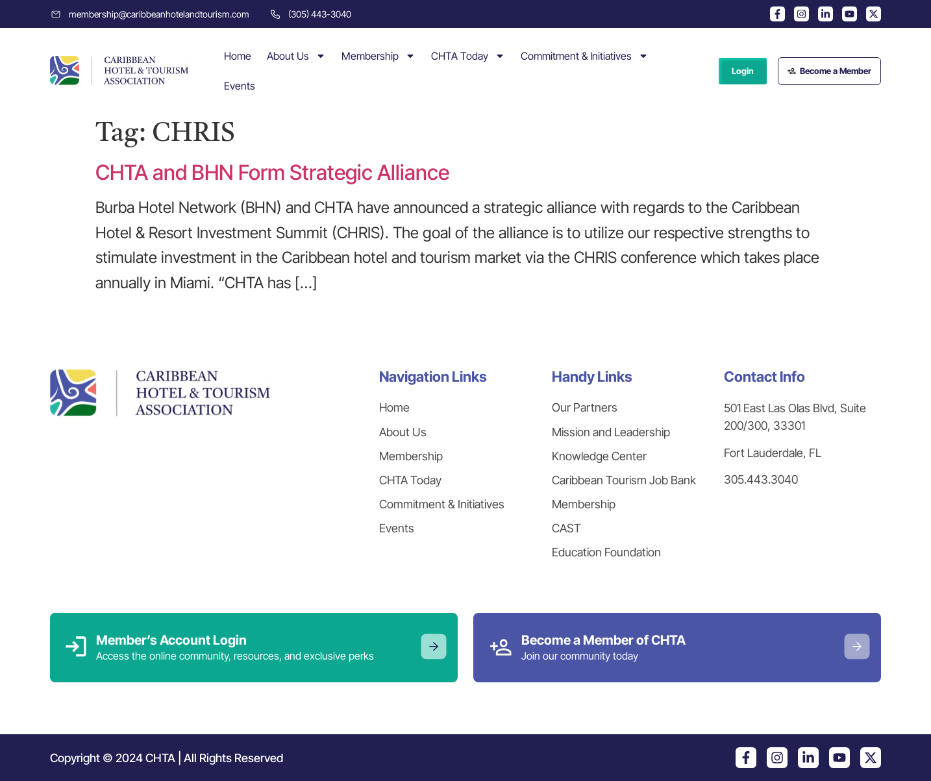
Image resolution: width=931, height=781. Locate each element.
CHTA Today (468, 56)
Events (239, 85)
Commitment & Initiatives (585, 56)
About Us (296, 56)
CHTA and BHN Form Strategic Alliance (272, 172)
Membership (378, 56)
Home (237, 55)
